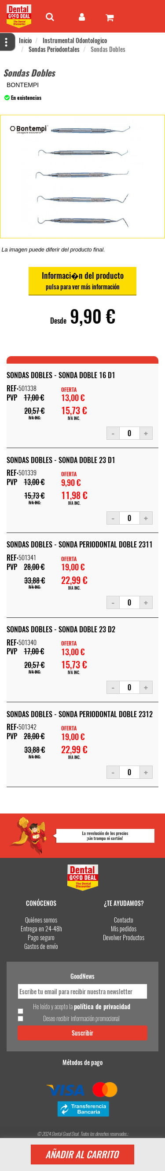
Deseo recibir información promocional (81, 1018)
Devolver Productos (123, 937)
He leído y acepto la (81, 1006)
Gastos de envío (41, 946)
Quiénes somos (41, 919)
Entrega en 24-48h (41, 928)
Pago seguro (41, 937)
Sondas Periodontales (54, 49)
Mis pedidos (123, 928)
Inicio (25, 40)
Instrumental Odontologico (75, 40)
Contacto (123, 919)
